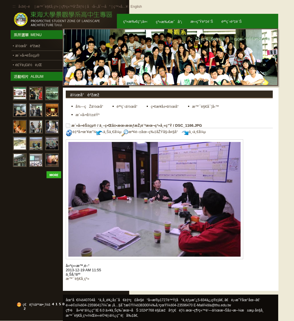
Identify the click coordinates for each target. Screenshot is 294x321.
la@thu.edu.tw (220, 305)
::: (14, 6)
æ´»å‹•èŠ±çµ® (83, 125)
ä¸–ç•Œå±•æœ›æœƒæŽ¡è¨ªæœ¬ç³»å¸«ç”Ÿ (135, 125)
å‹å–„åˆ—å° (99, 7)
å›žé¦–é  (26, 7)
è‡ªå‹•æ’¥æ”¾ (81, 132)
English (136, 7)
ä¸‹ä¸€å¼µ (194, 132)
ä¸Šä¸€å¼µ (108, 132)
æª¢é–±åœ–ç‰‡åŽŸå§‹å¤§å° (151, 132)
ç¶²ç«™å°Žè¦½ (72, 7)
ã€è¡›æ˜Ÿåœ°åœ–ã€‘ (242, 300)
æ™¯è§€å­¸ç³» (47, 7)
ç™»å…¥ (120, 7)
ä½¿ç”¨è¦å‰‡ (122, 316)
